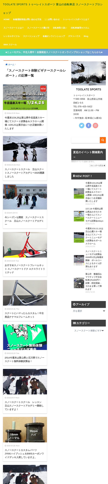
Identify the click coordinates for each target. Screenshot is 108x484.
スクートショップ (31, 36)
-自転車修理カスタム (79, 27)
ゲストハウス (74, 36)
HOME (7, 19)
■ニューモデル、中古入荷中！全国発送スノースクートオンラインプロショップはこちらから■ (54, 52)
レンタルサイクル (12, 36)
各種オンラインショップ (54, 36)
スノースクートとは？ (14, 27)
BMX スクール (10, 44)
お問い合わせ (52, 19)
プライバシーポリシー (53, 477)
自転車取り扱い (60, 27)
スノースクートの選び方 (38, 27)
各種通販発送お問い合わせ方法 (27, 19)
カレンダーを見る (97, 165)
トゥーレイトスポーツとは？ (76, 19)
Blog (86, 36)
